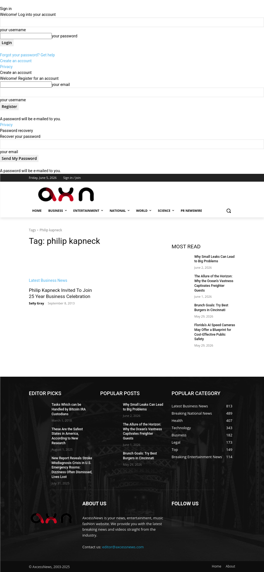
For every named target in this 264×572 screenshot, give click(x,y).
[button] (228, 210)
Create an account (16, 61)
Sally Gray (36, 303)
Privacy (6, 66)
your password (64, 36)
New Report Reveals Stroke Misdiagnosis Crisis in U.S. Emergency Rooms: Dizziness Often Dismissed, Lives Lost (72, 467)
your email (61, 84)
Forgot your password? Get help (27, 55)
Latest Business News (48, 280)
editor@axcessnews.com (123, 546)
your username (13, 30)
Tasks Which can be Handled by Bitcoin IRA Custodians (69, 409)
